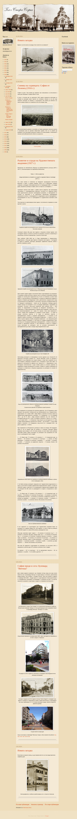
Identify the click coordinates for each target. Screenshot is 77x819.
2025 (5, 59)
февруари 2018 (9, 126)
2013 (5, 141)
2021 (5, 68)
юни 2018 (7, 93)
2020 (5, 70)
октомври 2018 (8, 83)
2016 (5, 134)
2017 (5, 132)
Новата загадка (25, 40)
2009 (5, 149)
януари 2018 (8, 129)
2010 (5, 147)
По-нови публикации (22, 804)
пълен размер (37, 146)
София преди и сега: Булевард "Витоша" (8, 115)
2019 (5, 72)
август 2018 (8, 89)
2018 (5, 74)
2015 (5, 137)
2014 (5, 139)
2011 (5, 145)
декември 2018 (8, 76)
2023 (5, 63)
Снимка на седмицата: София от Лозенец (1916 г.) (34, 86)
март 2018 (7, 124)
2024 (5, 61)
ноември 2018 (8, 79)
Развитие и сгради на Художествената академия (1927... (9, 109)
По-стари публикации (52, 804)
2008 (5, 151)
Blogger (47, 816)
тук (55, 734)
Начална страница (37, 804)
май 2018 (7, 96)
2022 (5, 66)
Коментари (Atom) (27, 807)
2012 (5, 143)
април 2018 (8, 122)
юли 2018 (7, 91)
